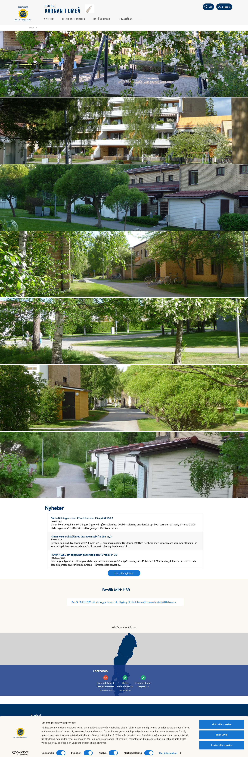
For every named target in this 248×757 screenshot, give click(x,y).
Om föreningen (103, 19)
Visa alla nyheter (124, 573)
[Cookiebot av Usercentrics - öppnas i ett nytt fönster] (20, 750)
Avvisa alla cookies (221, 742)
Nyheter (50, 19)
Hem (31, 27)
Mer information (168, 750)
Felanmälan (126, 19)
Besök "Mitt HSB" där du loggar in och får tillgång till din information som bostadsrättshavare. (125, 602)
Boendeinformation (74, 19)
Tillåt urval (222, 732)
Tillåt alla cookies (221, 722)
